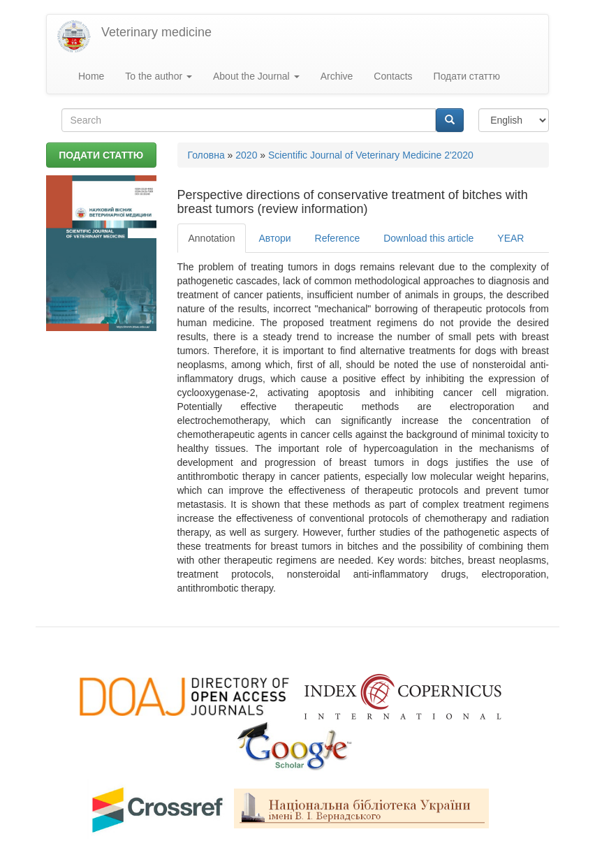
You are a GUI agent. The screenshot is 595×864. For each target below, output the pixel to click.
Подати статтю (467, 76)
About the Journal (256, 76)
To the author (158, 76)
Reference (337, 238)
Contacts (393, 76)
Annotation (212, 238)
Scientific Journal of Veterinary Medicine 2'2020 (370, 155)
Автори (274, 238)
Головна (206, 155)
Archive (337, 76)
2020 (246, 155)
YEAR (510, 238)
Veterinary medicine (156, 32)
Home (91, 76)
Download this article (428, 238)
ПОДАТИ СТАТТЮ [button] (101, 155)
